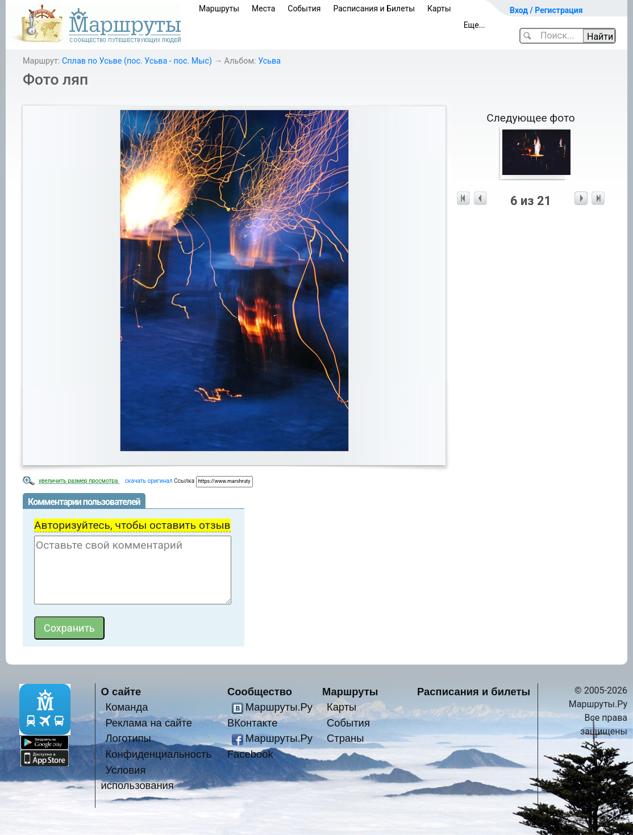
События (304, 8)
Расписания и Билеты (374, 8)
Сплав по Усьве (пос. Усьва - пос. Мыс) (137, 61)
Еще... (474, 25)
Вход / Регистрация (546, 10)
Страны (345, 738)
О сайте (121, 692)
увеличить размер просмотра (79, 481)
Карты (439, 8)
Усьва (269, 61)
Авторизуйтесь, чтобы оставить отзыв (132, 525)
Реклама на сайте (149, 723)
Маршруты (219, 8)
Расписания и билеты (473, 692)
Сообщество (259, 692)
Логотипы (128, 738)
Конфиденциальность (159, 754)
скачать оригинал (149, 481)
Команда (127, 707)
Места (263, 8)
